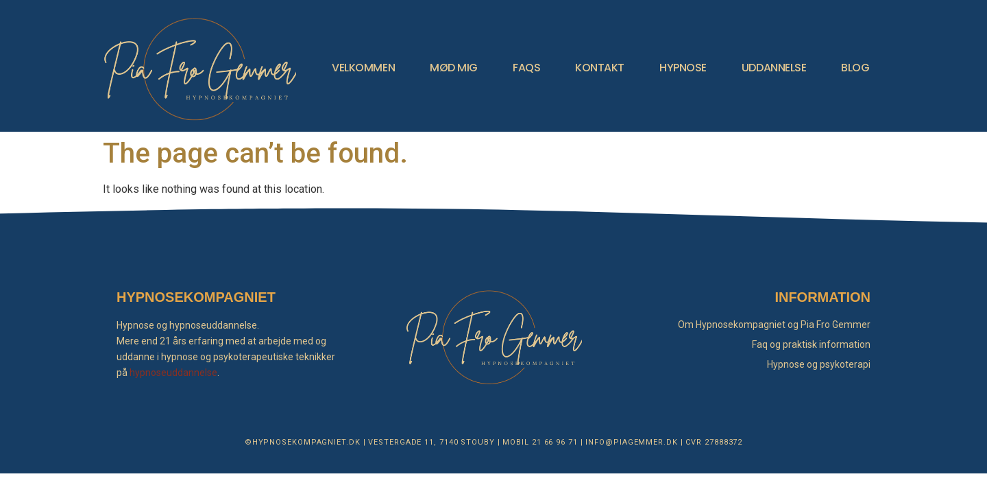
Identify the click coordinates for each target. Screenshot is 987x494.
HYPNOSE (683, 67)
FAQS (526, 67)
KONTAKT (599, 67)
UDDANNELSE (774, 67)
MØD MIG (454, 67)
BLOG (855, 67)
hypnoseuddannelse (173, 372)
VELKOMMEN (363, 67)
